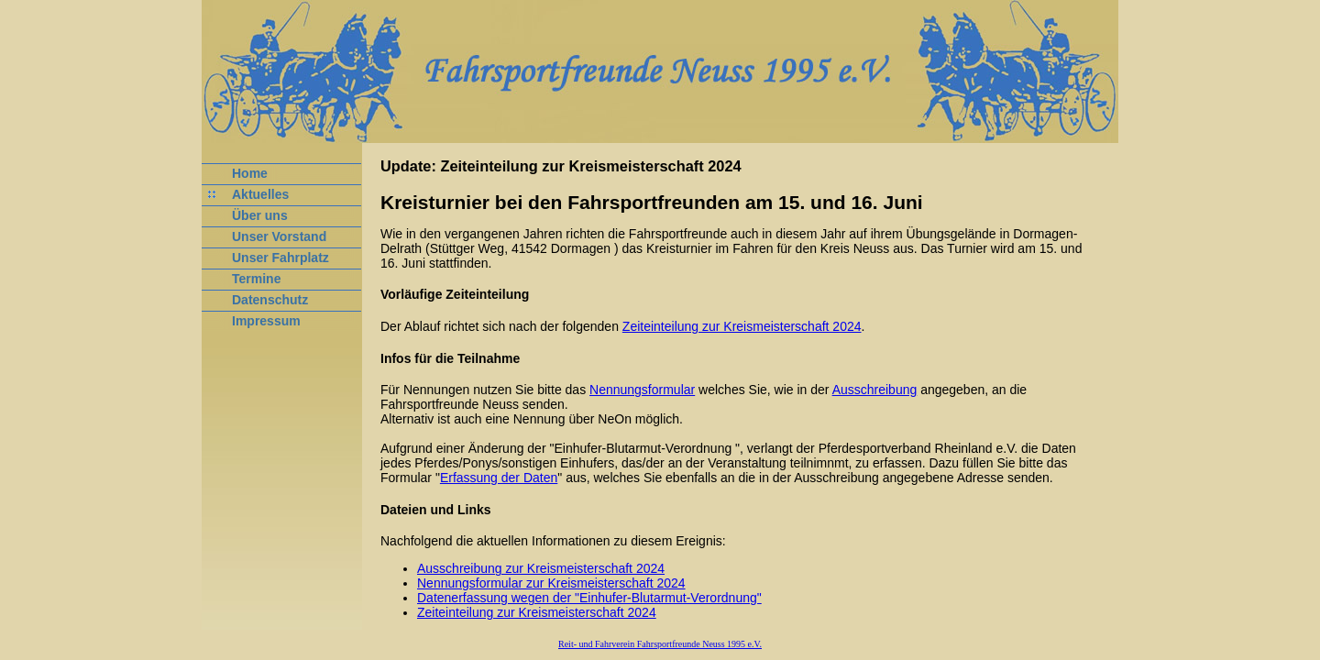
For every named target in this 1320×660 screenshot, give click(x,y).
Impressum (266, 321)
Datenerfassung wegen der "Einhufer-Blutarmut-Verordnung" (589, 597)
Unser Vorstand (279, 236)
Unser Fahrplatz (280, 257)
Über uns (260, 215)
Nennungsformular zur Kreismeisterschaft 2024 (551, 583)
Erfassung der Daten (498, 477)
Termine (256, 278)
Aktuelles (260, 194)
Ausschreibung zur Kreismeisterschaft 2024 (541, 568)
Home (250, 173)
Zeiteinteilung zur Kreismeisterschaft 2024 (742, 326)
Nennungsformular (642, 389)
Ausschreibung (875, 389)
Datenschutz (270, 299)
